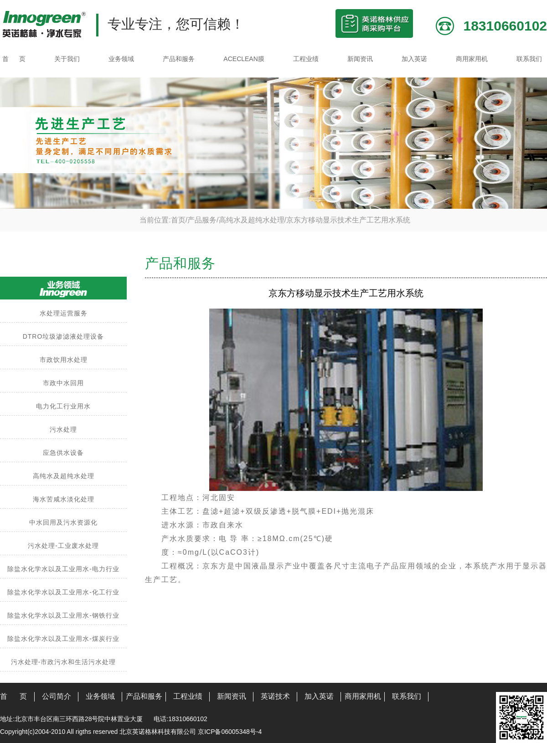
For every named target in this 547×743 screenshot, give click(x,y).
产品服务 (202, 220)
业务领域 (121, 58)
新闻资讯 (360, 58)
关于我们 (67, 58)
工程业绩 (306, 58)
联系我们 (529, 58)
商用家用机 (472, 58)
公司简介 (56, 696)
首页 (178, 220)
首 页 (14, 58)
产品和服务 (179, 58)
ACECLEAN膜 (243, 58)
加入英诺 (414, 58)
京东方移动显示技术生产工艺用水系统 (348, 220)
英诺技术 (275, 696)
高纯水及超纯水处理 (251, 220)
